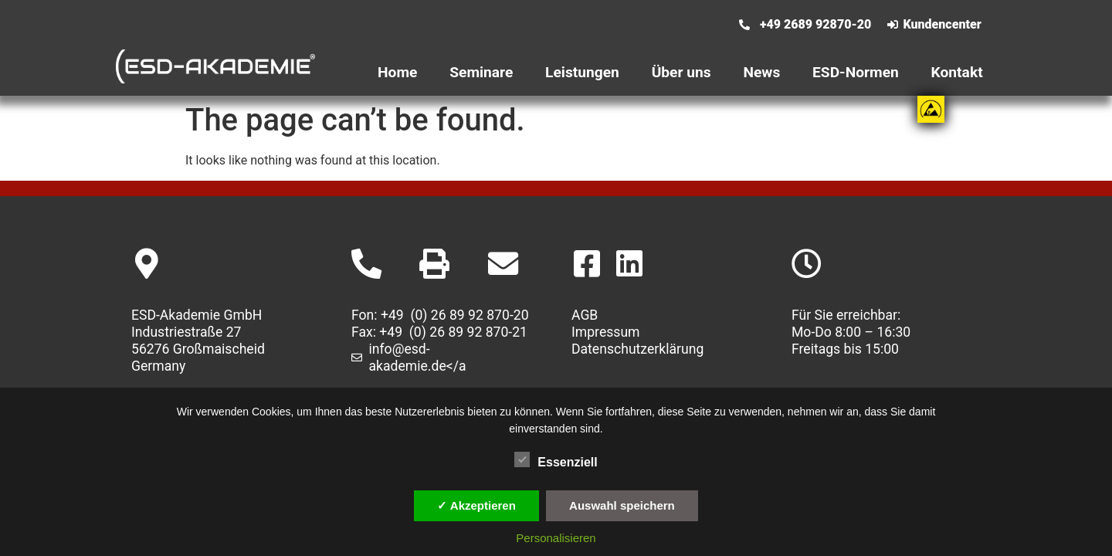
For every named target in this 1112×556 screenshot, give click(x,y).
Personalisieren (555, 537)
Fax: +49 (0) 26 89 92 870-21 (439, 332)
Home (397, 72)
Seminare (481, 72)
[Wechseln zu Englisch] (638, 15)
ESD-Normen (855, 72)
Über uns (681, 72)
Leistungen (582, 72)
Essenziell (555, 459)
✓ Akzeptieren (476, 505)
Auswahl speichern (622, 505)
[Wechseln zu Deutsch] (638, 33)
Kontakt (957, 72)
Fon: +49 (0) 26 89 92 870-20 (440, 315)
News (761, 72)
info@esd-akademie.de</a (417, 357)
